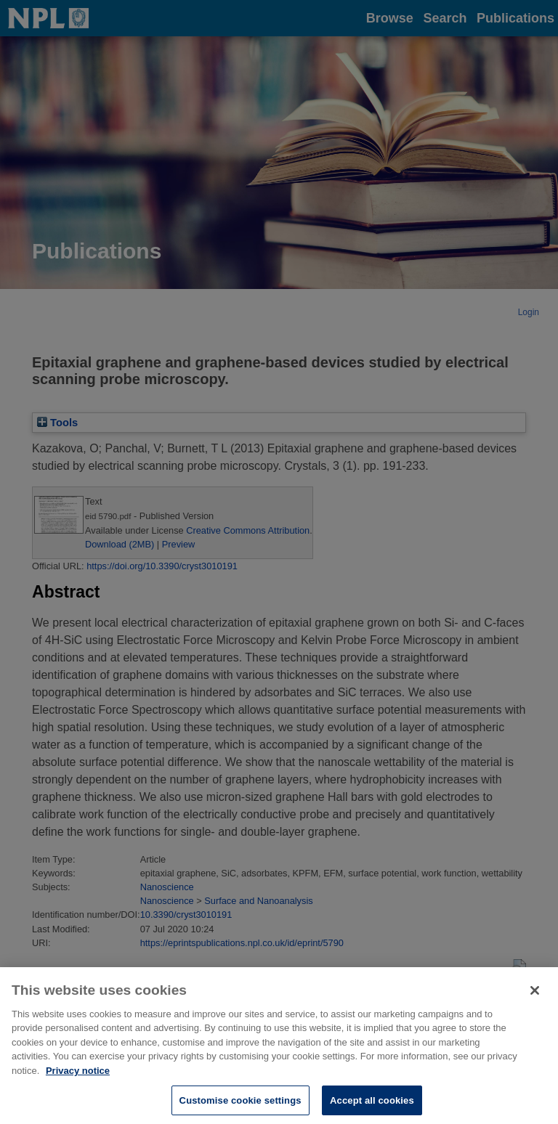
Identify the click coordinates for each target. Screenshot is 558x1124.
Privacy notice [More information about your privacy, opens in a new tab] (78, 1075)
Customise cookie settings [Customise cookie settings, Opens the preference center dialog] (240, 1105)
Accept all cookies (372, 1105)
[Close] (535, 995)
